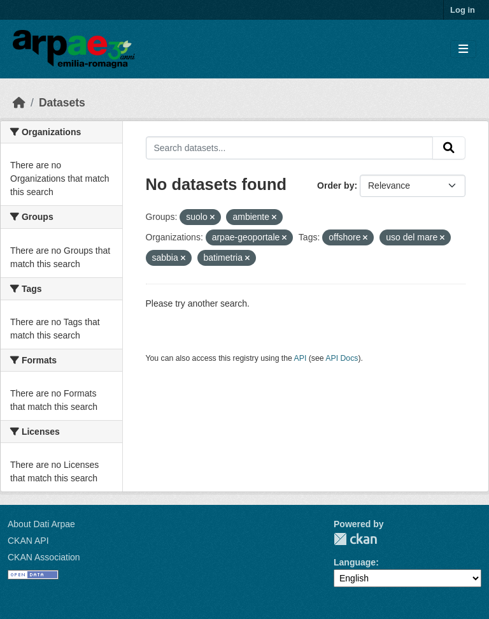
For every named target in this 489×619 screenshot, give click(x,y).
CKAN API (28, 540)
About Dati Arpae (41, 524)
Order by (335, 185)
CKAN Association (44, 557)
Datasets (62, 102)
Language (355, 562)
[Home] (19, 102)
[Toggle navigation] (463, 49)
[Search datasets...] (290, 147)
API (300, 358)
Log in (462, 10)
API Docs (341, 358)
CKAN (355, 539)
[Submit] (448, 147)
